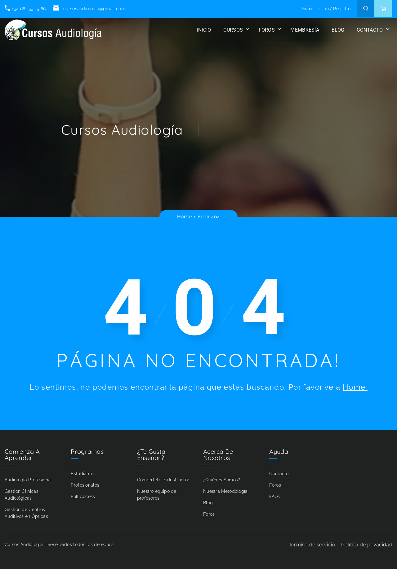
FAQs (274, 496)
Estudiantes (83, 473)
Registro (341, 8)
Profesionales (85, 485)
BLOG (338, 30)
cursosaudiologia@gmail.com (89, 8)
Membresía (304, 30)
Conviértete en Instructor (163, 479)
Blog (208, 502)
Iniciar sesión (315, 8)
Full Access (83, 496)
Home (184, 217)
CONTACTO (370, 30)
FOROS (267, 30)
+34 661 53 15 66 (25, 8)
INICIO (204, 30)
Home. (355, 387)
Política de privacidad (366, 545)
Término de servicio (312, 545)
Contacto (278, 473)
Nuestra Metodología (225, 491)
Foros (209, 514)
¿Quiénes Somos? (221, 479)
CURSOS (233, 30)
